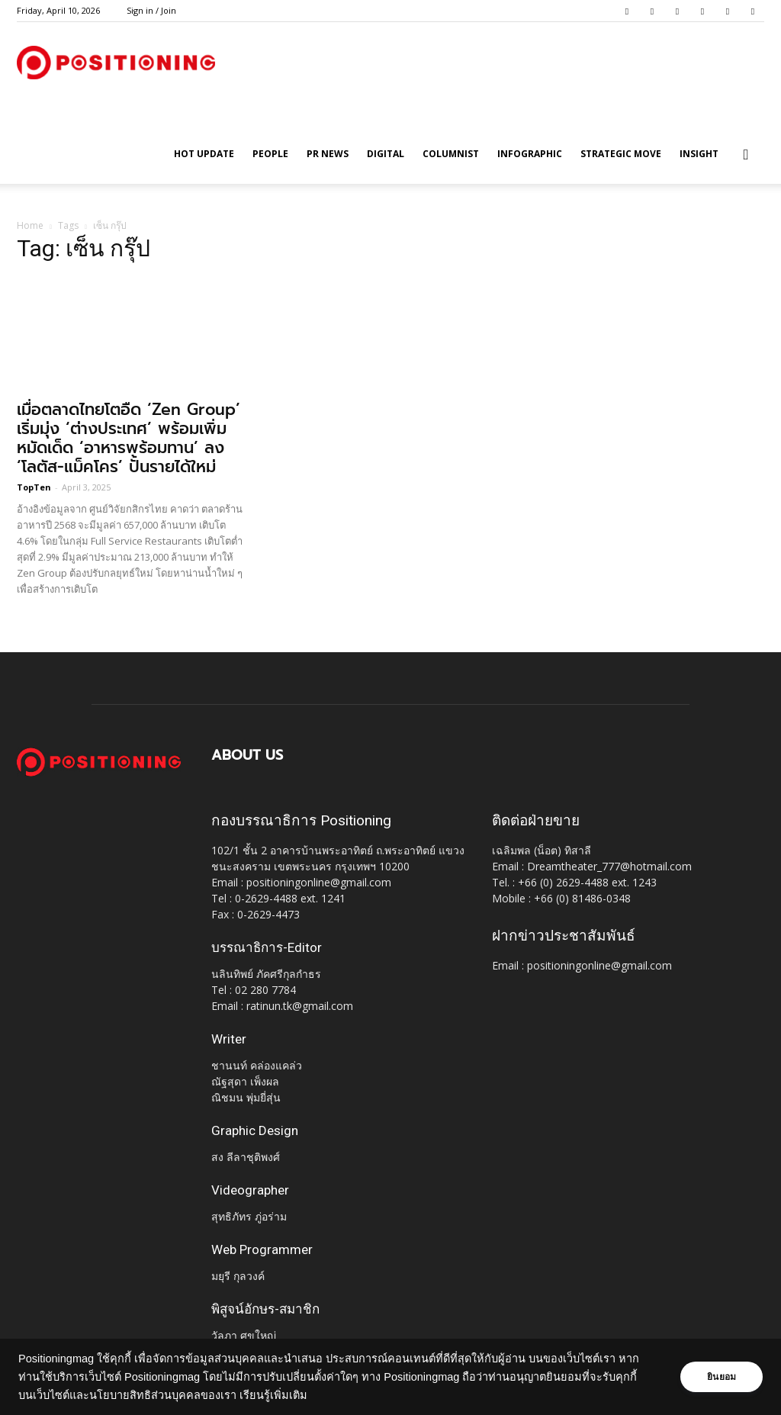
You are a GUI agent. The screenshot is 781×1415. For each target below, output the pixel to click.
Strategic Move (620, 153)
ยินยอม (721, 1377)
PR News (328, 153)
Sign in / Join (151, 10)
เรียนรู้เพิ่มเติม (273, 1395)
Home (30, 225)
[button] (746, 155)
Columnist (451, 153)
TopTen (34, 487)
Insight (699, 153)
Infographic (529, 153)
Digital (385, 153)
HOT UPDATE (204, 153)
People (270, 153)
